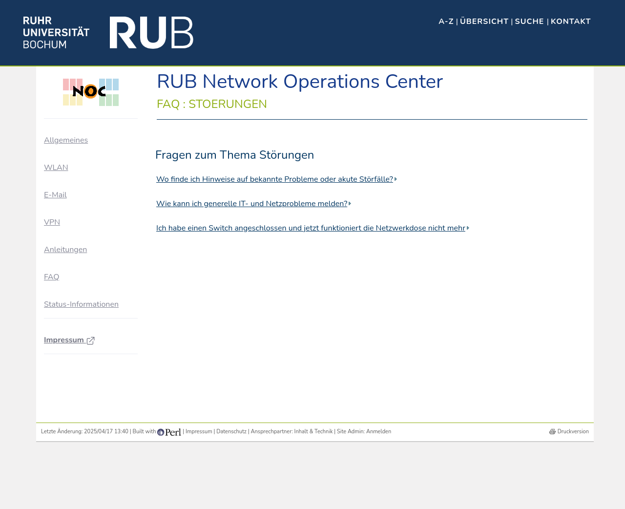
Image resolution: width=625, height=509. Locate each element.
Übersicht (484, 21)
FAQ (52, 399)
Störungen (71, 237)
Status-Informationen (81, 427)
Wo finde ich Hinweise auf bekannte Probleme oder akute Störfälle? (274, 179)
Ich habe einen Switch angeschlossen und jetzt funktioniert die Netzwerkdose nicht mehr (310, 228)
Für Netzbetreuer (81, 184)
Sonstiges (70, 255)
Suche (531, 21)
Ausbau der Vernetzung (91, 166)
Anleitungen (65, 372)
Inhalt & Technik (313, 493)
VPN (52, 344)
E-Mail (55, 317)
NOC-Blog (71, 202)
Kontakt (571, 21)
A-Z (446, 21)
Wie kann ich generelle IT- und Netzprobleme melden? (251, 203)
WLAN (56, 289)
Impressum (69, 462)
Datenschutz (231, 493)
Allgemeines (66, 140)
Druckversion (573, 493)
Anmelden (378, 493)
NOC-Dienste (76, 219)
